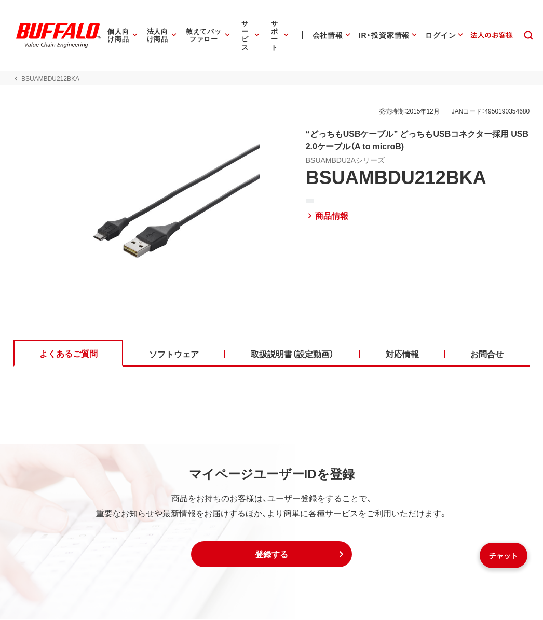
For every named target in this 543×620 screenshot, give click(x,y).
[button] (271, 555)
